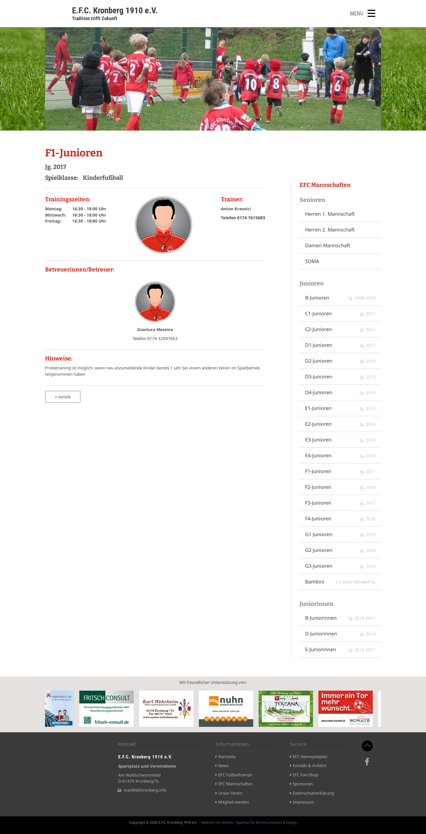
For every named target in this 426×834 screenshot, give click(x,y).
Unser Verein (230, 793)
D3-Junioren (340, 376)
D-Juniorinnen (340, 633)
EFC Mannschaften (235, 783)
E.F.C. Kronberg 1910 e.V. (115, 10)
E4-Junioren (340, 455)
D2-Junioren (340, 360)
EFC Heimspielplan (310, 756)
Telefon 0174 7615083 (243, 217)
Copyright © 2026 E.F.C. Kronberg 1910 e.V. (163, 822)
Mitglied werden (233, 802)
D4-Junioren (340, 392)
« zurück (63, 396)
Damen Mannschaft (327, 245)
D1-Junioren (340, 344)
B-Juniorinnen (340, 617)
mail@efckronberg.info (145, 790)
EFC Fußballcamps (235, 774)
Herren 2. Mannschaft (330, 229)
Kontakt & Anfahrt (309, 765)
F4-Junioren (340, 518)
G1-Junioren (340, 534)
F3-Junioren (340, 502)
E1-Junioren (340, 408)
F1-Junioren (340, 471)
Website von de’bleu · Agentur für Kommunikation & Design (249, 822)
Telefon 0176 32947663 (155, 338)
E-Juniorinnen (340, 649)
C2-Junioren (340, 329)
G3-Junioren (340, 565)
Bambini (340, 581)
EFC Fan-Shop (305, 774)
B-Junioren (340, 297)
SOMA (312, 261)
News (223, 765)
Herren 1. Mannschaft (330, 214)
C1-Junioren (340, 313)
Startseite (227, 756)
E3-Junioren (340, 439)
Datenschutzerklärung (313, 793)
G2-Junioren (340, 550)
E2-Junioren (340, 423)
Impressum (303, 802)
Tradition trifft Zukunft (94, 18)
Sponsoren (303, 783)
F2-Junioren (340, 486)
